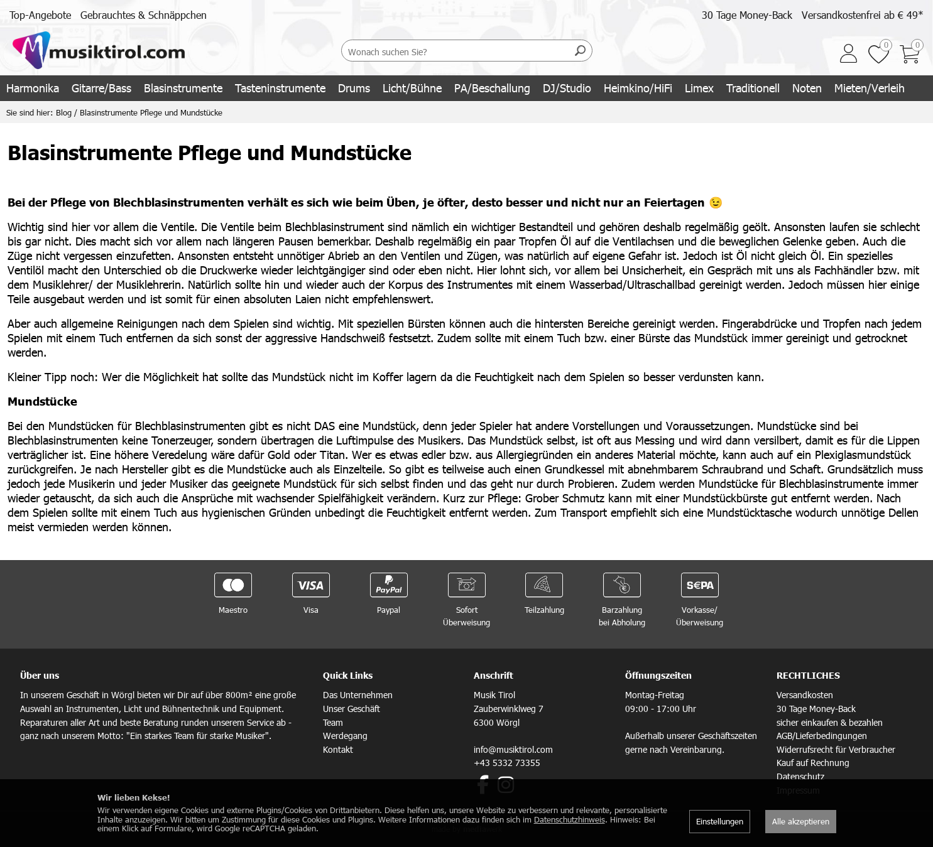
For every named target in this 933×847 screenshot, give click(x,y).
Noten (807, 87)
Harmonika (32, 87)
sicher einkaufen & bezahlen (830, 722)
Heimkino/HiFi (638, 87)
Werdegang (345, 736)
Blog (64, 112)
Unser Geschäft (351, 709)
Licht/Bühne (412, 87)
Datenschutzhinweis (569, 819)
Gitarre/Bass (101, 87)
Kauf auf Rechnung (813, 763)
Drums (354, 87)
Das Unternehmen (358, 695)
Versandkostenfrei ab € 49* (863, 14)
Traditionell (753, 87)
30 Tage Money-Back (747, 14)
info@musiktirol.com (513, 749)
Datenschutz (800, 776)
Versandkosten (805, 695)
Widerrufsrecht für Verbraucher (836, 749)
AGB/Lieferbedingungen (822, 736)
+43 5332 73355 (507, 763)
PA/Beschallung (492, 87)
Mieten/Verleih (869, 87)
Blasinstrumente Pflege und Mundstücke (151, 112)
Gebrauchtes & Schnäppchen (143, 14)
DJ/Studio (567, 87)
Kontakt (338, 749)
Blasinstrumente (183, 87)
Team (333, 722)
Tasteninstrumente (280, 87)
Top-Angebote (40, 14)
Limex (699, 87)
